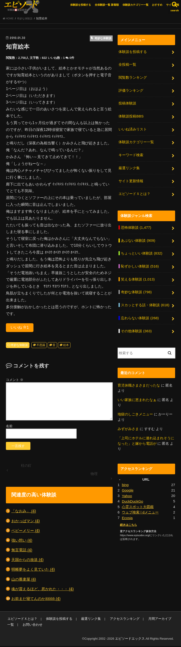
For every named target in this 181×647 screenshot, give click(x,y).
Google (127, 481)
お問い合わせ (16, 626)
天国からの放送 (27, 561)
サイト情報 (172, 4)
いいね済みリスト (133, 127)
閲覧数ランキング (133, 77)
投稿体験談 (127, 102)
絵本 (66, 346)
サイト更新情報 (131, 178)
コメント (14, 381)
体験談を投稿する (80, 4)
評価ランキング (131, 90)
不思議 (41, 346)
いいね (20, 328)
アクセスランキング (115, 620)
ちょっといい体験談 (141, 248)
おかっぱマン (25, 522)
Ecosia (127, 507)
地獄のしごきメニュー (135, 406)
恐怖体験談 (136, 223)
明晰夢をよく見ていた (33, 571)
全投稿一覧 (127, 65)
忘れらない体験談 (139, 311)
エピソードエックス (131, 639)
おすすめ (157, 4)
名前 (9, 427)
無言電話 (21, 551)
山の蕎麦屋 (23, 580)
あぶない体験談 (138, 236)
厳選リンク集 (129, 165)
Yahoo (127, 486)
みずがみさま (128, 420)
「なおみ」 (23, 512)
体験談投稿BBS (131, 115)
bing (125, 476)
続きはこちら (128, 514)
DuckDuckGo (132, 491)
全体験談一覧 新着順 (107, 4)
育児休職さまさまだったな (139, 377)
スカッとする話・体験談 (145, 298)
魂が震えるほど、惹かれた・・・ (42, 590)
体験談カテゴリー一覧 (135, 4)
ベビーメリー (25, 532)
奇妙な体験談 (19, 346)
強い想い (21, 541)
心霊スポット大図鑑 (138, 497)
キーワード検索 (131, 153)
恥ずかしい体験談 (139, 261)
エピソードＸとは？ (134, 190)
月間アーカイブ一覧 (151, 620)
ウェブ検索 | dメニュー (140, 502)
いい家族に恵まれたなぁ (137, 392)
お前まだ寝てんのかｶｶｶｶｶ (36, 600)
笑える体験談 (137, 273)
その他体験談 (136, 323)
